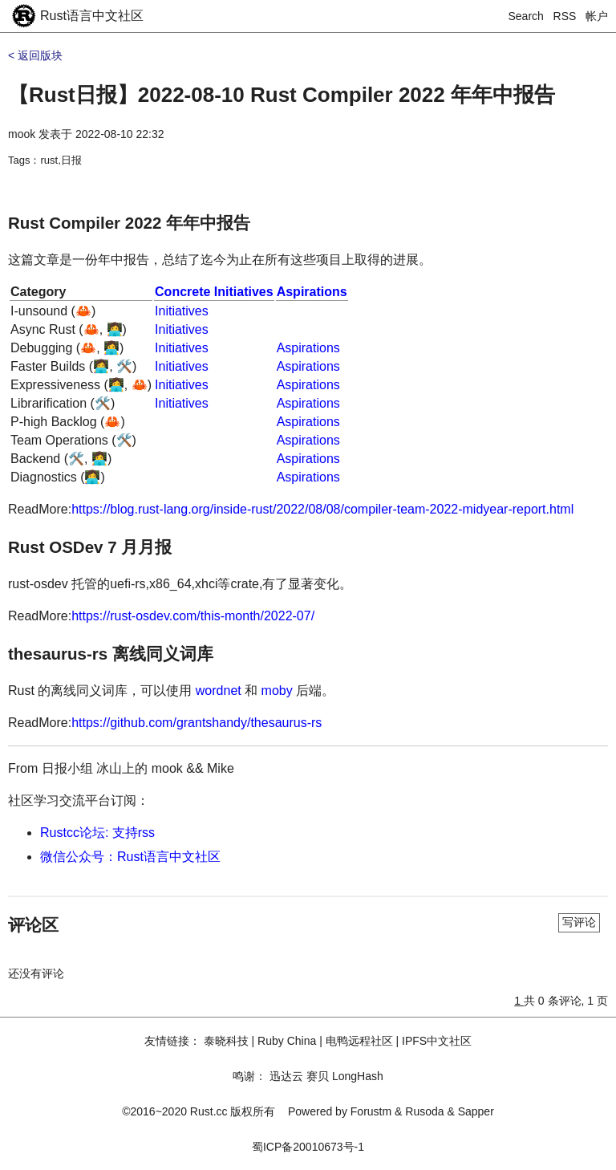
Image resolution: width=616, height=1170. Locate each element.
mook (21, 134)
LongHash (357, 1076)
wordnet (218, 690)
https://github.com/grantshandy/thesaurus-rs (196, 722)
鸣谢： (249, 1076)
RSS (565, 16)
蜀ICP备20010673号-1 (308, 1146)
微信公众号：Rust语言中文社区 (130, 856)
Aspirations (312, 292)
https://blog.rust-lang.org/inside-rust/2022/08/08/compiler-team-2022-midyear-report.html (322, 509)
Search (526, 16)
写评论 (579, 922)
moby (277, 690)
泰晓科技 (226, 1040)
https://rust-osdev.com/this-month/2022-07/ (192, 616)
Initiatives (182, 311)
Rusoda (424, 1111)
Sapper (476, 1111)
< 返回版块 (35, 55)
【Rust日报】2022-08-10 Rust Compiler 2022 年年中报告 (281, 95)
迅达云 (286, 1076)
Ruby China (286, 1040)
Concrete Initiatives (214, 292)
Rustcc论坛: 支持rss (97, 832)
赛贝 (317, 1076)
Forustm (371, 1111)
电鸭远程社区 (359, 1040)
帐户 (597, 16)
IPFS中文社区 (437, 1040)
